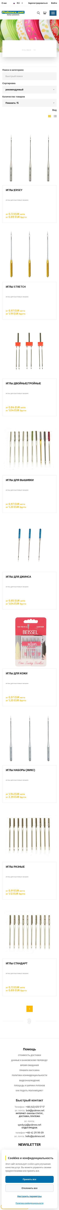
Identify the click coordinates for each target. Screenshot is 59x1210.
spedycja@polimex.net (29, 1124)
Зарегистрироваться (38, 3)
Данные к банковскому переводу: (29, 1060)
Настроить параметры (29, 1196)
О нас (4, 3)
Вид (54, 110)
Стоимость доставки (29, 1055)
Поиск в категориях (13, 70)
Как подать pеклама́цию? (29, 1090)
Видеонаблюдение (29, 1080)
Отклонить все (30, 1188)
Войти (54, 3)
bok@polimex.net (35, 1110)
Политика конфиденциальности (29, 1075)
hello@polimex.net (35, 1136)
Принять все (29, 1179)
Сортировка (8, 83)
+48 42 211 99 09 (34, 1132)
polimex (26, 50)
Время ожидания (29, 1065)
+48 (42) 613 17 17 (35, 1106)
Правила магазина (29, 1070)
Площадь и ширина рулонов (29, 1085)
